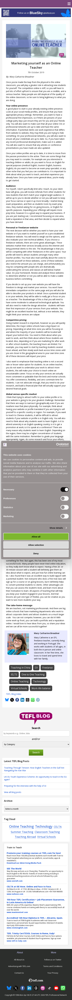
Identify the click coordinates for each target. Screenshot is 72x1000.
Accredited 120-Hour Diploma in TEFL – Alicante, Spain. (35, 918)
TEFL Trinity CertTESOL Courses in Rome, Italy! (31, 933)
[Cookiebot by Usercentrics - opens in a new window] (56, 445)
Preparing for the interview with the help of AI (25, 785)
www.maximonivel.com (17, 912)
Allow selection (36, 545)
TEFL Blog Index (13, 694)
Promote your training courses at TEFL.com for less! (34, 853)
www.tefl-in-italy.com (17, 941)
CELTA (58, 826)
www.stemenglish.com (17, 928)
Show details (56, 528)
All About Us (19, 959)
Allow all (36, 536)
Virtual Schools (46, 836)
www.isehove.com (15, 894)
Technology (43, 826)
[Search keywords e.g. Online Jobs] (36, 733)
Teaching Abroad (25, 836)
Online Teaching (21, 826)
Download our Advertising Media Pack (24, 863)
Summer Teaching (22, 832)
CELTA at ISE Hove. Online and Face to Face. (29, 886)
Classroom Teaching (47, 832)
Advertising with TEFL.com (19, 966)
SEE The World (14, 868)
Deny (36, 553)
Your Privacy (52, 973)
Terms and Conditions (52, 966)
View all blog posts (12, 792)
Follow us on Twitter (52, 959)
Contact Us (19, 973)
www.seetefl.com (15, 881)
